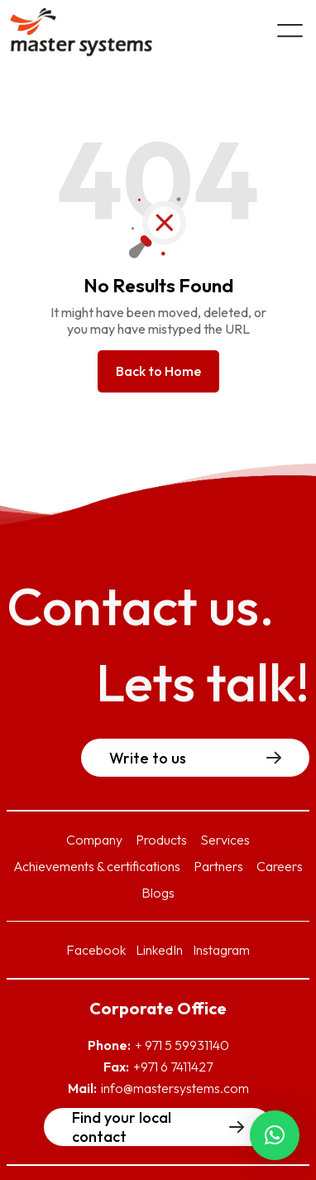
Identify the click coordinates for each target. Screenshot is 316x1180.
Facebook (96, 950)
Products (161, 839)
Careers (279, 866)
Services (225, 839)
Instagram (221, 950)
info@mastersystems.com (175, 1088)
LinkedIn (159, 950)
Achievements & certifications (96, 866)
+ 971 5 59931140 (182, 1045)
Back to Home (158, 371)
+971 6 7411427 (173, 1066)
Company (94, 839)
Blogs (158, 892)
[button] (274, 1135)
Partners (218, 866)
